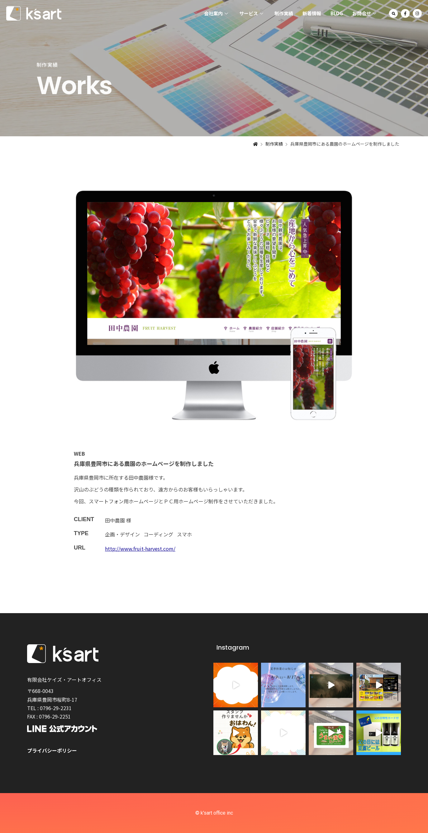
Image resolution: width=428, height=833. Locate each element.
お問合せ (364, 13)
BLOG (337, 13)
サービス (251, 13)
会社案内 (216, 13)
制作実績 (283, 13)
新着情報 (311, 13)
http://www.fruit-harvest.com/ (140, 548)
